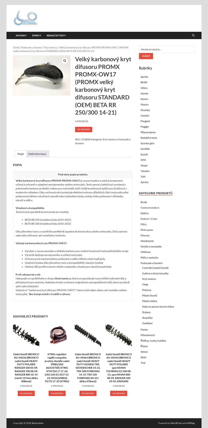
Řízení (144, 346)
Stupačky (147, 317)
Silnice (144, 351)
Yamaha (145, 170)
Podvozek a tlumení (31, 47)
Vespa (144, 165)
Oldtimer (146, 251)
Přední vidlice (149, 301)
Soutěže (145, 148)
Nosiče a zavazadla (151, 246)
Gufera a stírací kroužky (155, 273)
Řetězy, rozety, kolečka (153, 340)
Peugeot (145, 121)
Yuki (143, 176)
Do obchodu (84, 129)
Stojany (146, 312)
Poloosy (146, 289)
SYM (143, 159)
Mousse (145, 235)
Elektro (145, 213)
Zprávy (36, 35)
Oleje (145, 284)
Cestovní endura (150, 207)
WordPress (176, 423)
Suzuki (144, 154)
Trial (143, 362)
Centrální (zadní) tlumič (155, 267)
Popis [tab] (21, 153)
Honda (144, 93)
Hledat (146, 56)
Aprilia (144, 76)
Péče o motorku (149, 257)
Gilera (144, 87)
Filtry (144, 224)
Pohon (144, 329)
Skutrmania (37, 423)
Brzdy (144, 202)
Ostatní (145, 115)
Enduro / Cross (149, 218)
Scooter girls (147, 143)
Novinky (21, 35)
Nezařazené (147, 240)
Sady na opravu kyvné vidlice (158, 306)
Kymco (144, 98)
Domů (16, 47)
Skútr (144, 357)
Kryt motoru (50, 47)
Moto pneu (147, 229)
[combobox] (167, 49)
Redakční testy (56, 35)
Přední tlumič (149, 295)
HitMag (191, 423)
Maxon (145, 104)
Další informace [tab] (37, 153)
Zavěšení (147, 323)
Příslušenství (148, 335)
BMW (144, 82)
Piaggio (145, 126)
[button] (65, 61)
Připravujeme (148, 132)
